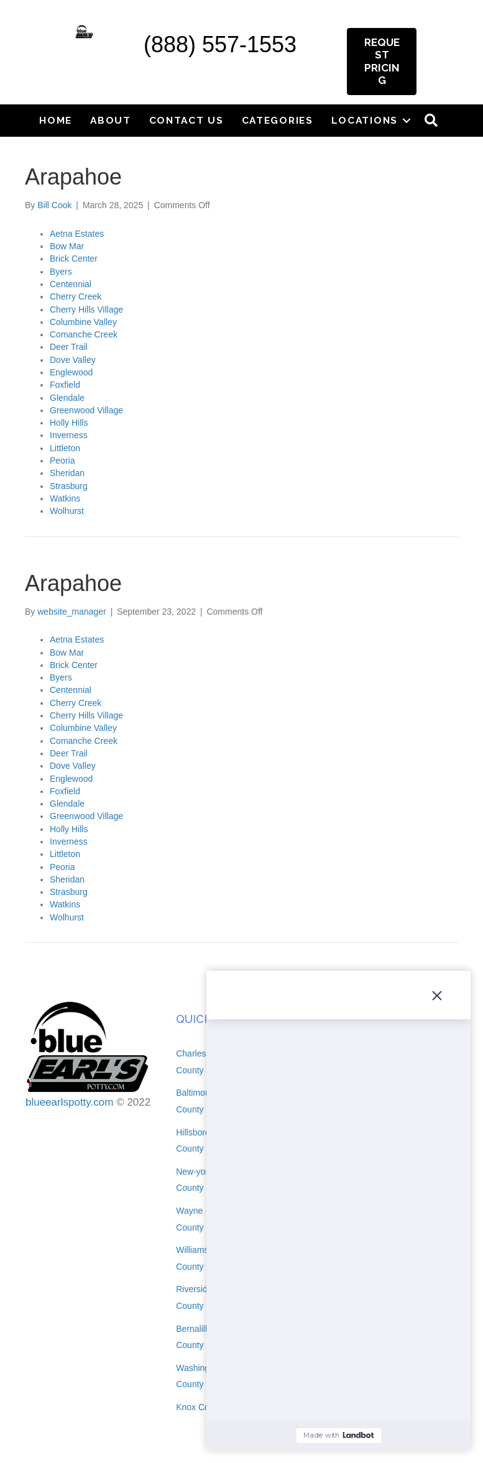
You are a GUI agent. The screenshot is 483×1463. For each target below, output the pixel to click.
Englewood (71, 372)
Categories (277, 120)
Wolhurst (67, 511)
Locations (364, 120)
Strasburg (69, 486)
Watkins (65, 498)
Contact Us (186, 120)
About (110, 120)
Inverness (69, 435)
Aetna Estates (77, 234)
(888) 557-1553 (220, 44)
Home (55, 120)
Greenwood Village (86, 410)
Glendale (67, 398)
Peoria (62, 461)
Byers (61, 272)
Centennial (70, 284)
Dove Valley (73, 360)
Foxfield (65, 385)
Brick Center (74, 259)
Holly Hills (69, 423)
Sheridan (67, 473)
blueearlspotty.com (69, 1102)
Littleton (65, 448)
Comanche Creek (83, 334)
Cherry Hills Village (86, 309)
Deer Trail (69, 347)
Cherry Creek (75, 296)
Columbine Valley (83, 322)
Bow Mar (67, 246)
